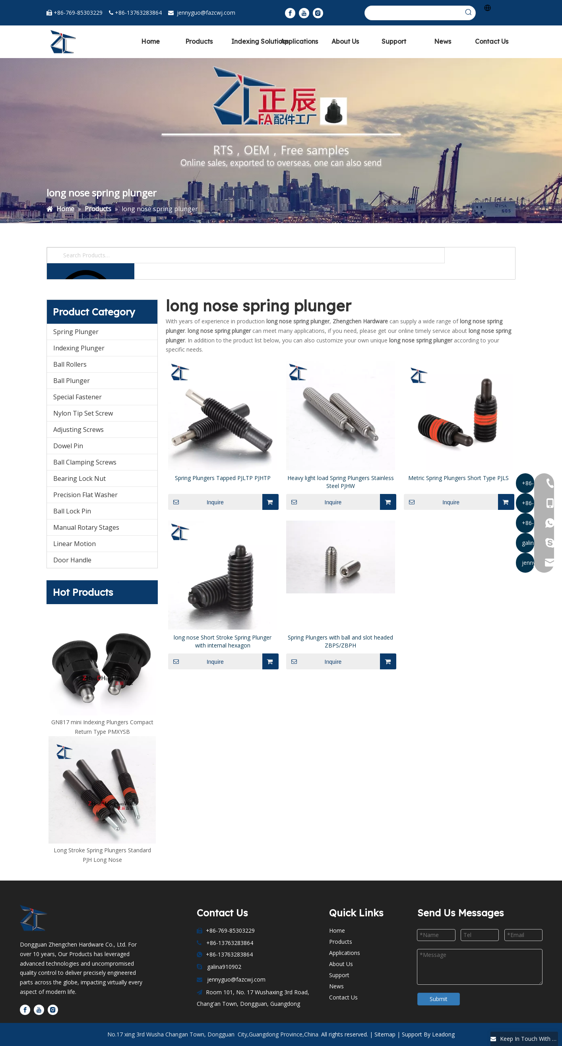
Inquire (196, 502)
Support (339, 975)
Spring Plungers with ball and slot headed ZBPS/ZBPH (340, 641)
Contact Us (343, 997)
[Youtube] (304, 13)
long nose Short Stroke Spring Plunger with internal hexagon (222, 641)
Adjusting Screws (78, 429)
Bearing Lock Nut (79, 478)
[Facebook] (290, 13)
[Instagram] (318, 13)
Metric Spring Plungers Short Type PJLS (458, 478)
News (336, 986)
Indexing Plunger (79, 348)
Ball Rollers (70, 364)
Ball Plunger (71, 380)
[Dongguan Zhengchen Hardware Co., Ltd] (37, 918)
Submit (439, 999)
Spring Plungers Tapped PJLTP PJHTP (223, 478)
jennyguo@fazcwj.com (206, 12)
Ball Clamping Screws (84, 462)
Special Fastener (77, 397)
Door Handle (72, 560)
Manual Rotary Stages (86, 527)
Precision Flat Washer (85, 494)
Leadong (443, 1034)
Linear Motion (74, 543)
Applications (344, 953)
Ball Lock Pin (72, 511)
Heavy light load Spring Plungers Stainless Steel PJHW (340, 482)
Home (337, 930)
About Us (341, 964)
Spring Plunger (76, 331)
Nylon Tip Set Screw (83, 413)
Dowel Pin (68, 445)
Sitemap (384, 1034)
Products (340, 941)
